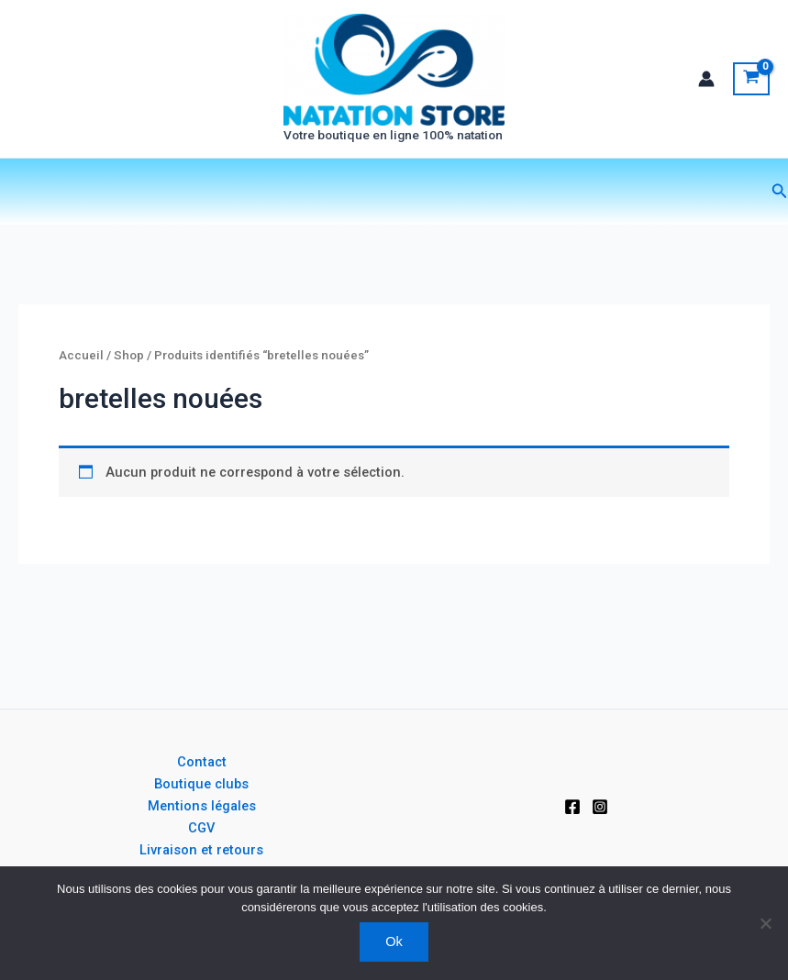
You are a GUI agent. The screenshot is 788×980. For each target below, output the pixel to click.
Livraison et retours (201, 850)
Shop (129, 360)
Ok (394, 941)
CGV (201, 828)
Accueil (81, 360)
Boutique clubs (201, 784)
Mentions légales (202, 806)
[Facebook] (572, 806)
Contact (202, 762)
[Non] (765, 923)
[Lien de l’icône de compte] (706, 80)
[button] (779, 195)
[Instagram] (600, 806)
